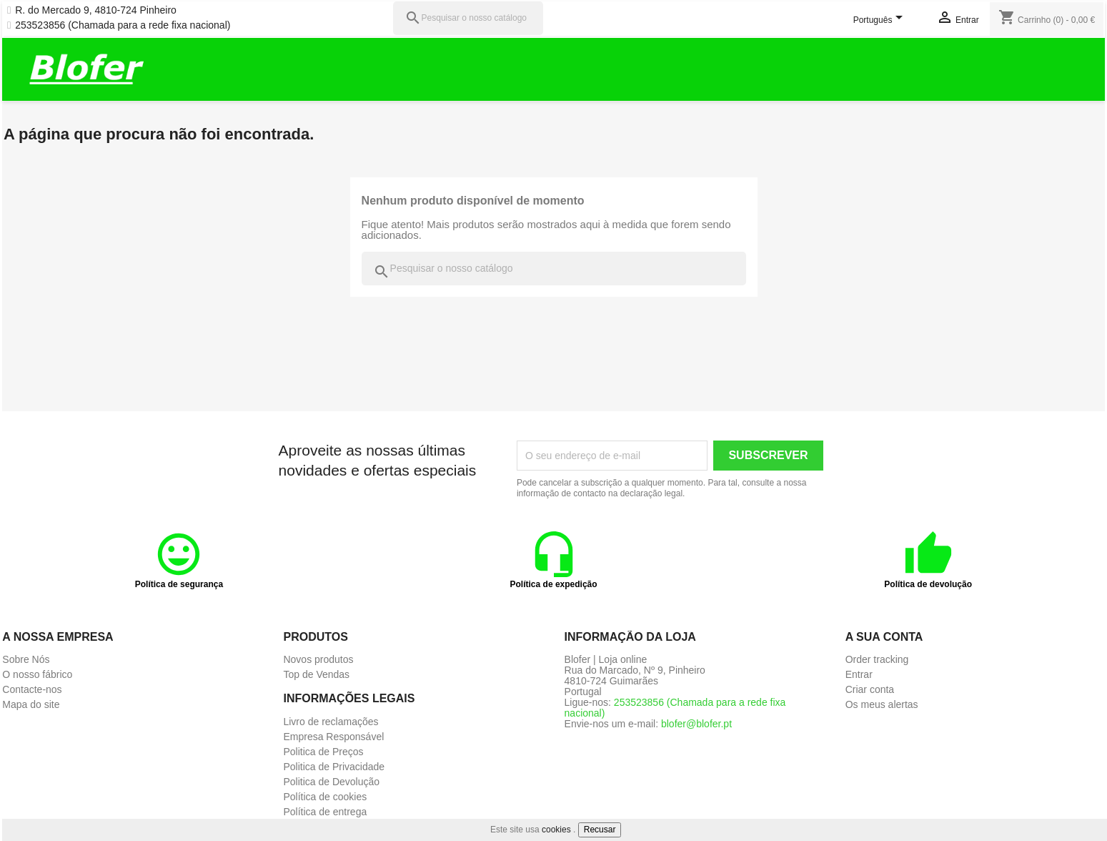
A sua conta (884, 637)
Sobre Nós (25, 659)
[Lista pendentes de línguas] (880, 20)
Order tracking (877, 659)
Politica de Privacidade (333, 766)
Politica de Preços (323, 751)
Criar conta (869, 689)
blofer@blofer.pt (696, 723)
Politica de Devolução (331, 781)
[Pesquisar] (468, 18)
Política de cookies (325, 796)
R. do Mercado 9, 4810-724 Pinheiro (96, 10)
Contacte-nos (31, 689)
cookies (556, 830)
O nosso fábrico (37, 674)
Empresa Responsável (333, 736)
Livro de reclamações (330, 721)
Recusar (600, 830)
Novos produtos (318, 659)
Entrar (859, 674)
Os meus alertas (881, 704)
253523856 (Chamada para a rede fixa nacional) (122, 25)
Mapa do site (30, 704)
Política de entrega (325, 811)
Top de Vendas (316, 674)
